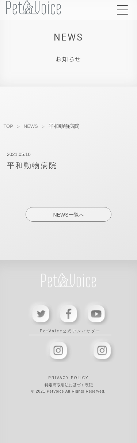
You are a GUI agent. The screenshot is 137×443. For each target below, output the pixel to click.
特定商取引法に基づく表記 (69, 385)
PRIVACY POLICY (68, 378)
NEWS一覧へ (68, 215)
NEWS (31, 126)
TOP (8, 126)
